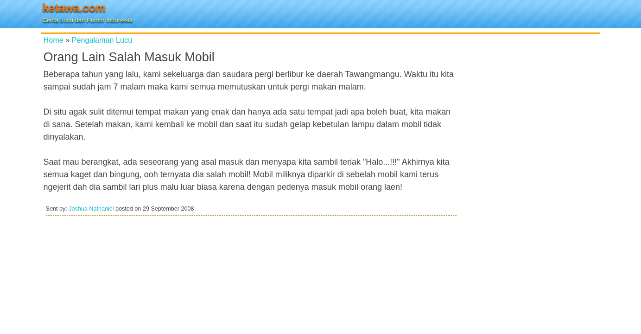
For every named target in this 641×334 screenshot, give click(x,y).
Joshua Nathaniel (91, 209)
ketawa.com (74, 7)
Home (53, 40)
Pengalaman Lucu (102, 40)
